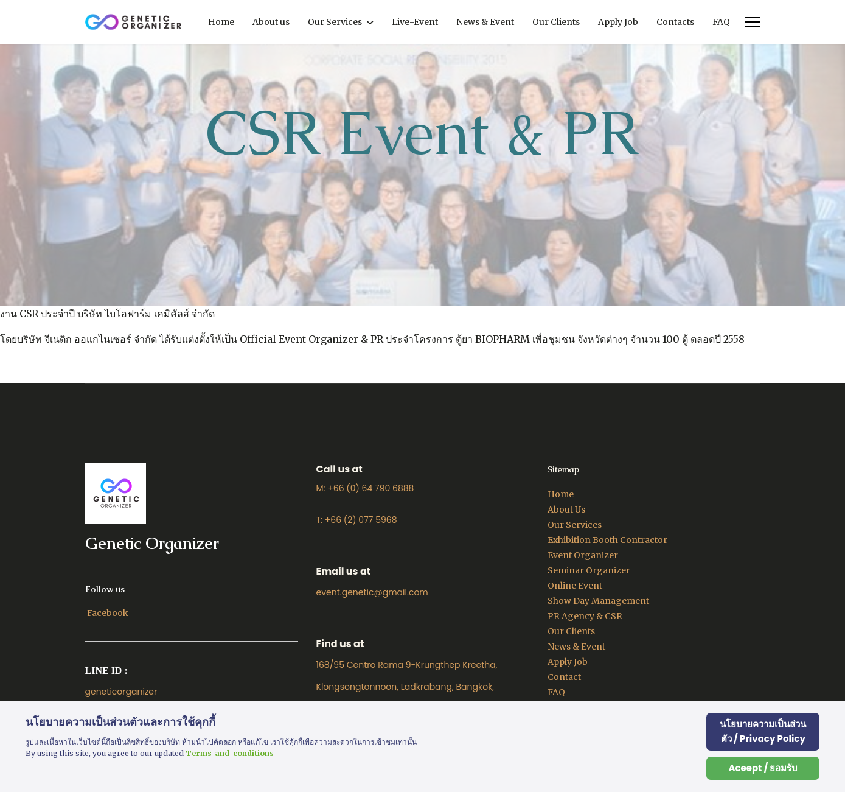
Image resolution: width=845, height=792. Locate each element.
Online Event (575, 585)
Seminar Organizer (589, 570)
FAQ (721, 21)
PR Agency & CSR (585, 616)
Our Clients (556, 21)
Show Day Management (598, 600)
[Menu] (752, 22)
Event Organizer (583, 555)
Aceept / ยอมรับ (763, 768)
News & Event (485, 21)
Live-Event (415, 21)
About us (271, 21)
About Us (566, 509)
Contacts (675, 21)
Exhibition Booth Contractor (607, 539)
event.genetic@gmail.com (372, 592)
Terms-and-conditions (230, 753)
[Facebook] (107, 613)
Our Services (335, 21)
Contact (564, 676)
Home (221, 21)
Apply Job (618, 21)
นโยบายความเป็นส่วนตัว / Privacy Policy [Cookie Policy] (763, 731)
